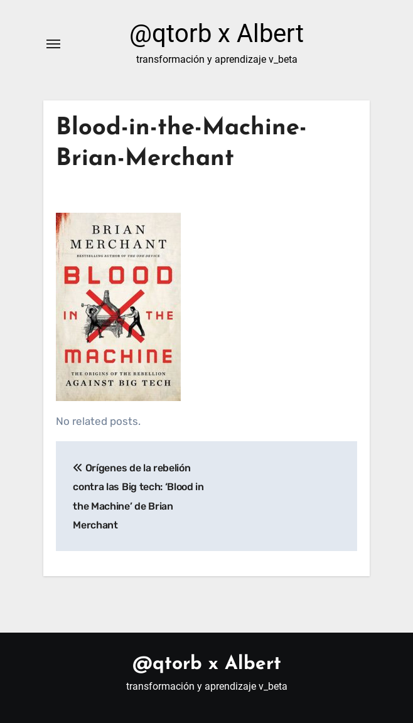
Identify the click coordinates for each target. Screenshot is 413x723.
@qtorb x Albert (216, 33)
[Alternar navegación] (53, 43)
